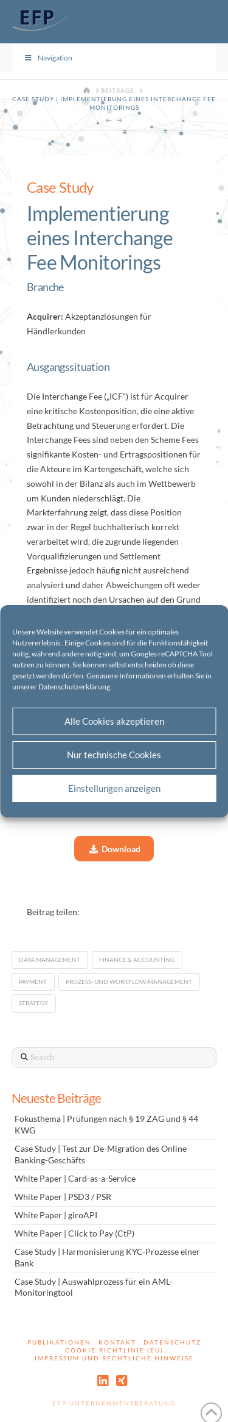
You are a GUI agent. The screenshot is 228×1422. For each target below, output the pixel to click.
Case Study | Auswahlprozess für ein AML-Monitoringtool (94, 1287)
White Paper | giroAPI (56, 1215)
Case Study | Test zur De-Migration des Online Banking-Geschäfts (101, 1154)
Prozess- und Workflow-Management (129, 981)
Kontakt (117, 1342)
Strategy (33, 1003)
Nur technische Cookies (114, 754)
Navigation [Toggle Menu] (48, 57)
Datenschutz (172, 1342)
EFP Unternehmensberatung (114, 1403)
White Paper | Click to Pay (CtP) (74, 1233)
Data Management (49, 959)
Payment (33, 981)
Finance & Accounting (136, 959)
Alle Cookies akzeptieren (114, 721)
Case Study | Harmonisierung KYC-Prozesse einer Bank (107, 1257)
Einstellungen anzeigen (114, 788)
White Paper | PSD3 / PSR (63, 1197)
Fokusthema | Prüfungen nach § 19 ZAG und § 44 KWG (106, 1124)
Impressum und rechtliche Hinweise (114, 1358)
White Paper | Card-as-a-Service (75, 1178)
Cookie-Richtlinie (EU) (114, 1350)
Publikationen (59, 1342)
